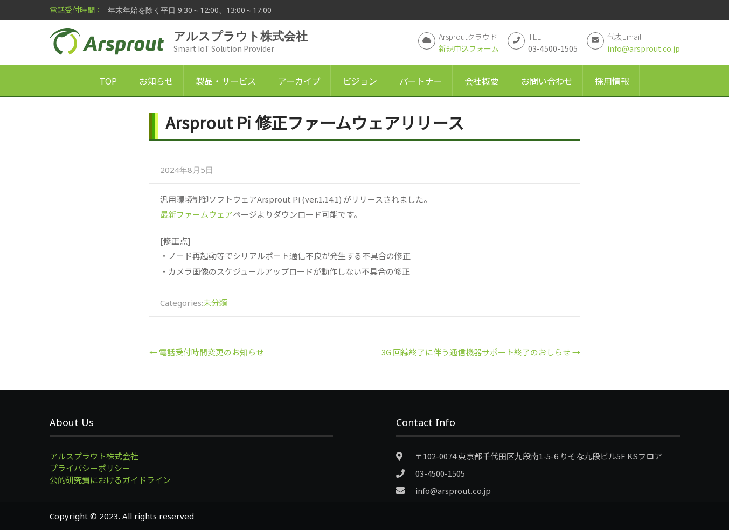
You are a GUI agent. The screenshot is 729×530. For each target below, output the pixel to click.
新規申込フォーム (469, 48)
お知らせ (156, 80)
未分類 (215, 302)
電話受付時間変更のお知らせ (206, 352)
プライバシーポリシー (90, 467)
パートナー (420, 80)
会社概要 (481, 80)
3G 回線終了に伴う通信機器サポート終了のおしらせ (480, 352)
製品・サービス (226, 80)
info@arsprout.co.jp (643, 48)
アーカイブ (299, 80)
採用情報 (612, 80)
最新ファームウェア (196, 214)
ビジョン (360, 80)
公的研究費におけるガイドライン (110, 479)
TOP (108, 80)
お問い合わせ (547, 80)
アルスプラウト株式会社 (94, 456)
